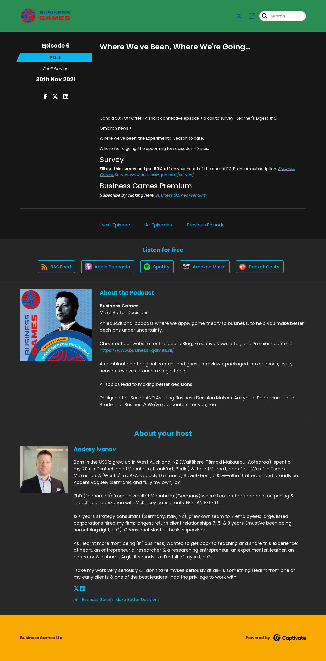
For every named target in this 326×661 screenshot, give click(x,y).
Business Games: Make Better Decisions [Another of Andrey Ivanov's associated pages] (116, 599)
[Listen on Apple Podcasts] (107, 266)
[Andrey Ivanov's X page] (76, 589)
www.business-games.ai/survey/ (162, 175)
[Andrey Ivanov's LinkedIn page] (82, 589)
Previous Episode (206, 225)
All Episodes (158, 225)
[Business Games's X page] (239, 16)
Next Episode (115, 225)
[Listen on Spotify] (157, 266)
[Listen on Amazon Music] (205, 266)
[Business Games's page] (248, 16)
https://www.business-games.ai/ (137, 350)
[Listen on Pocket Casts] (260, 266)
